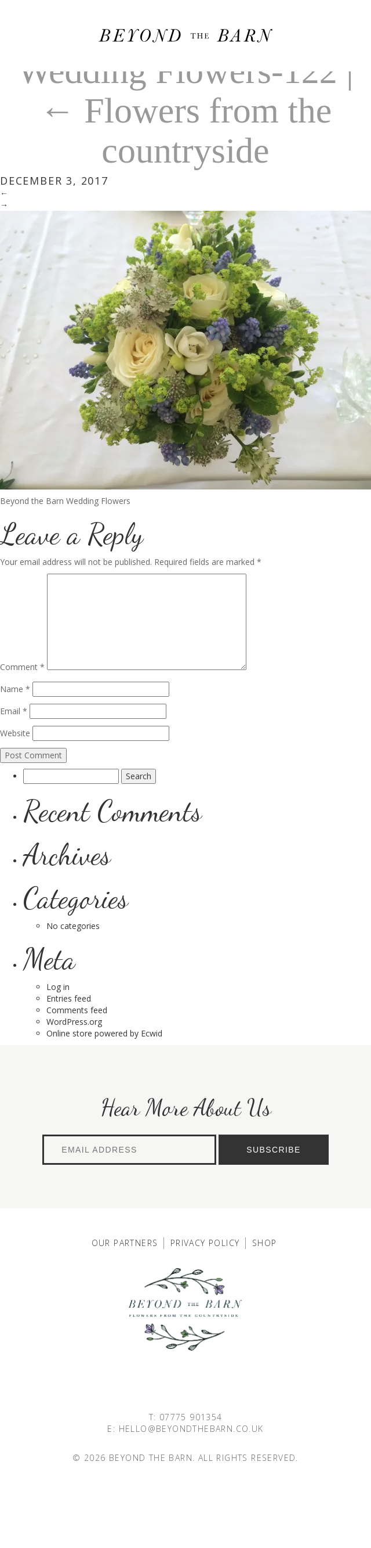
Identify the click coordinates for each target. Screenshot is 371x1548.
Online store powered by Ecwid (104, 1033)
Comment (22, 666)
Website (15, 733)
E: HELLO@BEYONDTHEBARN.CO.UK (185, 1428)
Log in (58, 986)
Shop (264, 1242)
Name (15, 688)
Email (13, 711)
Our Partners (125, 1242)
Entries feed (68, 998)
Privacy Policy (205, 1242)
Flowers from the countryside (185, 130)
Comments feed (76, 1010)
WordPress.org (74, 1021)
